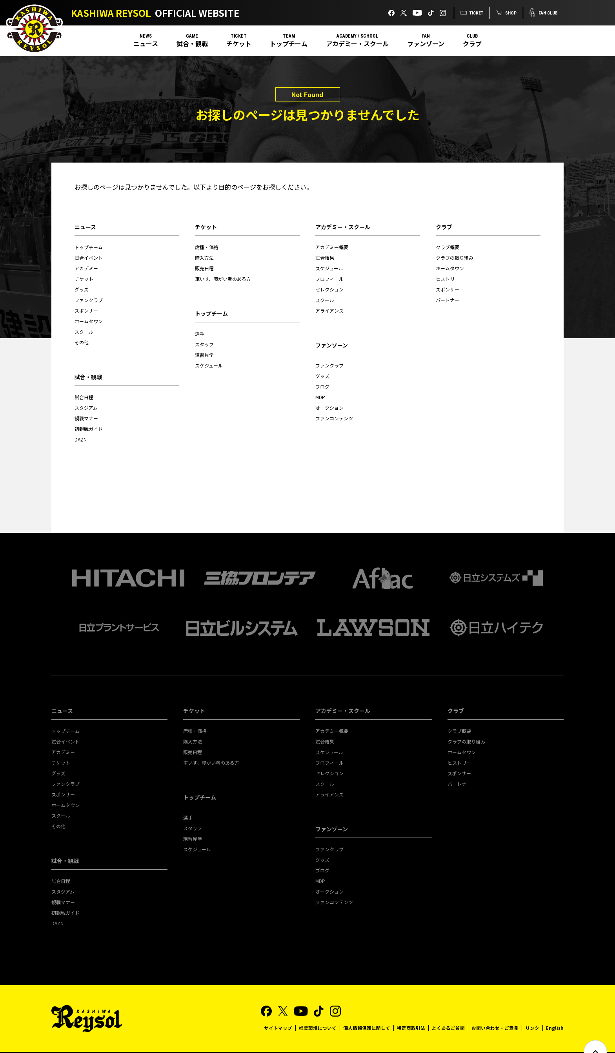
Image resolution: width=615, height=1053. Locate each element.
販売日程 (204, 268)
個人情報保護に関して (366, 1009)
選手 (199, 333)
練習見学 (204, 354)
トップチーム (289, 43)
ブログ (322, 386)
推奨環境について (317, 1009)
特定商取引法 (411, 1009)
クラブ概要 (447, 247)
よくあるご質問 (447, 1009)
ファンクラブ (89, 300)
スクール (84, 331)
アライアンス (329, 310)
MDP (320, 397)
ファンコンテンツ (334, 418)
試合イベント (89, 257)
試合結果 (324, 257)
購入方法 (204, 257)
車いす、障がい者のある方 (223, 278)
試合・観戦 (192, 43)
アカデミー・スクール (357, 43)
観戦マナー (86, 418)
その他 (82, 342)
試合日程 (84, 397)
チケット (238, 43)
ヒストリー (447, 278)
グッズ (82, 289)
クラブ (472, 43)
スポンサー (86, 310)
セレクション (329, 289)
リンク (532, 1009)
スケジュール (209, 365)
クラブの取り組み (454, 257)
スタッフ (204, 344)
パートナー (447, 300)
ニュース (145, 43)
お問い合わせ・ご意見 (494, 1009)
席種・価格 (206, 247)
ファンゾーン (425, 43)
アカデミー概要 (331, 247)
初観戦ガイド (89, 428)
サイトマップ (278, 1009)
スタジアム (86, 407)
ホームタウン (89, 321)
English (555, 1009)
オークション (329, 407)
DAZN (81, 439)
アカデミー (86, 268)
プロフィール (329, 278)
